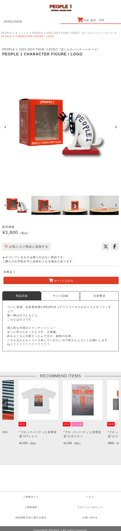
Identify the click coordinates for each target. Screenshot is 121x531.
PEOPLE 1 (8, 33)
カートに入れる (61, 280)
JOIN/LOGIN (12, 21)
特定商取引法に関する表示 (30, 517)
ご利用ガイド (31, 497)
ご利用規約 (30, 507)
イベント (23, 33)
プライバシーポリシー (90, 507)
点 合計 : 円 (90, 20)
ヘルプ (90, 497)
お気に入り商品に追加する (26, 246)
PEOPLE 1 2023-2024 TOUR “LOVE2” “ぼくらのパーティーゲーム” (73, 33)
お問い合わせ (90, 517)
